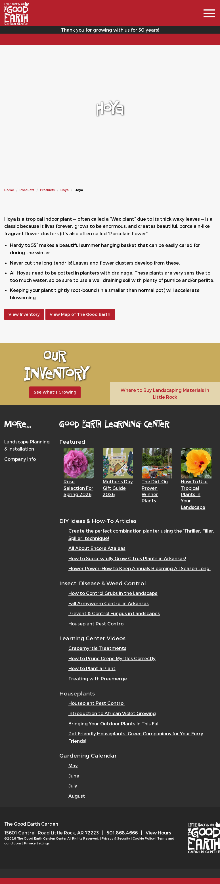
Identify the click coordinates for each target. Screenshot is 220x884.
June (73, 775)
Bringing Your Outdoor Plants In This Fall (114, 723)
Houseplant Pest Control (96, 623)
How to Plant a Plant (92, 668)
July (72, 785)
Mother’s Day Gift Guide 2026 (118, 488)
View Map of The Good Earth (80, 314)
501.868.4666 (122, 832)
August (76, 796)
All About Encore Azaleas (96, 548)
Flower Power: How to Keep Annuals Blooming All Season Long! (139, 568)
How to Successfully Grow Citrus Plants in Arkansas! (127, 558)
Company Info (20, 459)
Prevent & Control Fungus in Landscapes (114, 613)
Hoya (64, 190)
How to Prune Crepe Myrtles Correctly (112, 658)
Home (9, 190)
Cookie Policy (144, 838)
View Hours (158, 832)
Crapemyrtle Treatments (97, 648)
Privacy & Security (116, 838)
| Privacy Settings (36, 843)
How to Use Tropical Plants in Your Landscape (194, 494)
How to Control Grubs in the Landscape (113, 593)
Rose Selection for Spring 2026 (78, 488)
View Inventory (24, 314)
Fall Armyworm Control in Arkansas (108, 603)
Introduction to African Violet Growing (112, 713)
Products (27, 190)
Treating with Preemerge (97, 678)
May (73, 765)
